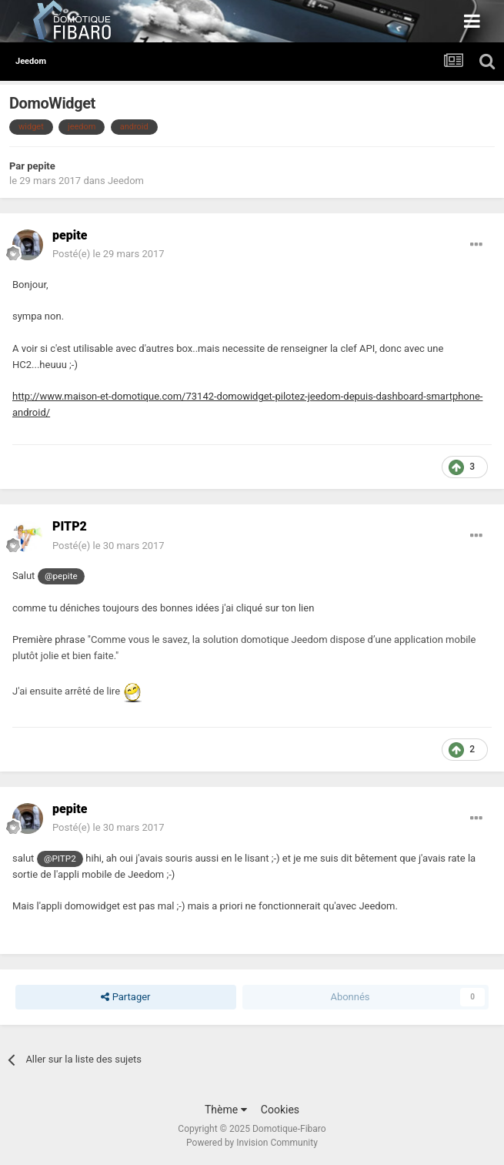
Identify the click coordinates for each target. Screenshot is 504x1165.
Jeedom (126, 180)
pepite (41, 166)
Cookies (280, 1109)
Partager (125, 997)
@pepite (61, 576)
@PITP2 (60, 858)
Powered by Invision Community (252, 1142)
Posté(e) (108, 253)
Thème (226, 1109)
